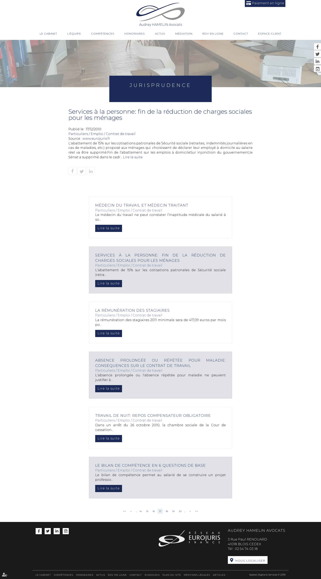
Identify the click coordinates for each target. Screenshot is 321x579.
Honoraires (134, 33)
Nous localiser (250, 560)
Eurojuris (152, 574)
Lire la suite (108, 228)
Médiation (183, 33)
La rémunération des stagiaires (132, 310)
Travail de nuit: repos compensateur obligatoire (153, 415)
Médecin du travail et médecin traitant (142, 205)
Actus (160, 33)
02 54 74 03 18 (246, 549)
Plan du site (172, 574)
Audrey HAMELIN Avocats (161, 14)
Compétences (102, 33)
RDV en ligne (213, 33)
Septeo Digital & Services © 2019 (267, 574)
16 (154, 511)
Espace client (269, 33)
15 (147, 511)
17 (160, 511)
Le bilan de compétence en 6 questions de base (150, 465)
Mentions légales (197, 574)
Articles (219, 574)
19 (173, 511)
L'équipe (74, 33)
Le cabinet (48, 33)
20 (180, 511)
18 (167, 511)
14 (140, 511)
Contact (240, 33)
